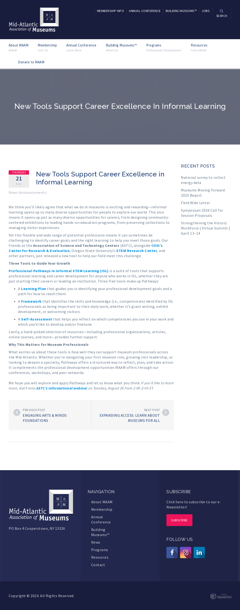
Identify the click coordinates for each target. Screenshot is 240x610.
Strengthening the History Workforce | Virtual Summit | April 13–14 (205, 228)
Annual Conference (81, 48)
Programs (163, 48)
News (95, 542)
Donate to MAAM (31, 62)
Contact (98, 564)
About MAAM (18, 48)
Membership (47, 48)
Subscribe (179, 520)
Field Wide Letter (195, 202)
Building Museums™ (121, 48)
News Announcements (28, 192)
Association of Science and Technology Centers (76, 245)
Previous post (34, 410)
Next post (152, 410)
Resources (199, 48)
